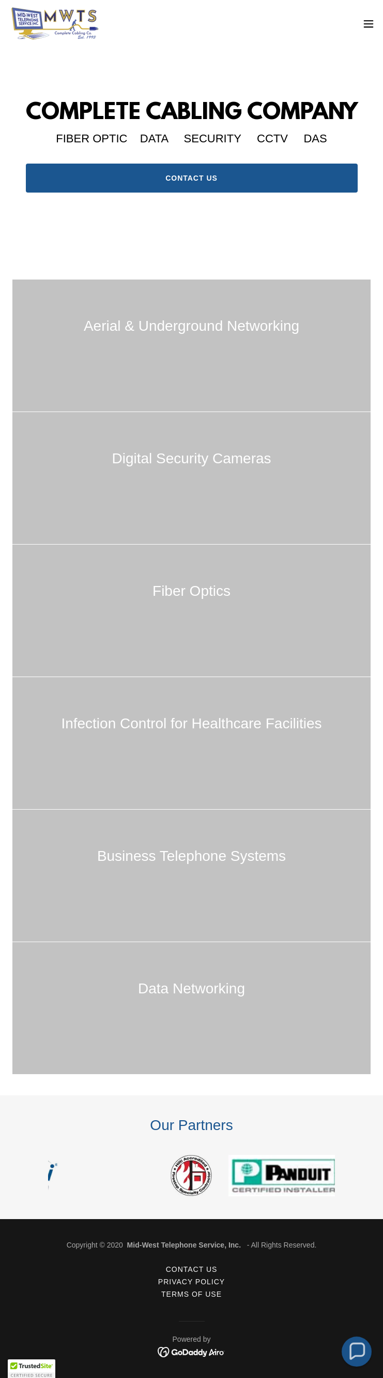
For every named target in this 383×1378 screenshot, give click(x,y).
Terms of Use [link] (191, 1294)
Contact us (191, 178)
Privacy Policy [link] (191, 1282)
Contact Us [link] (192, 1269)
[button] (368, 23)
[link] (54, 23)
